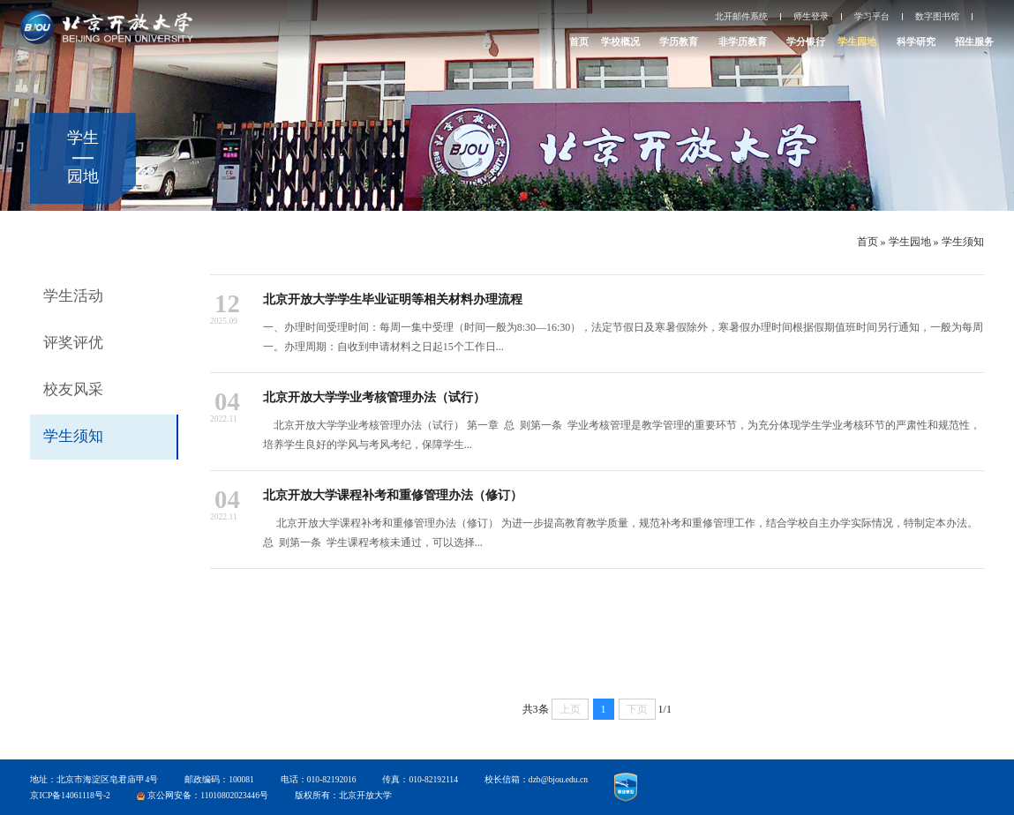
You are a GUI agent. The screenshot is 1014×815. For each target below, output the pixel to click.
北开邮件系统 (741, 16)
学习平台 (872, 16)
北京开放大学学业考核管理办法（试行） (374, 397)
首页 (579, 41)
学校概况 (620, 41)
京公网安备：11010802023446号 (207, 795)
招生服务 (974, 41)
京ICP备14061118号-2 (69, 795)
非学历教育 (742, 41)
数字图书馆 (937, 16)
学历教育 (678, 41)
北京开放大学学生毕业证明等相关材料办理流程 (392, 299)
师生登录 (811, 16)
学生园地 (856, 41)
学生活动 (73, 296)
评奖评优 (73, 342)
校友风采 (73, 389)
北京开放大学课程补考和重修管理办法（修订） (392, 495)
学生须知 (963, 242)
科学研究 (916, 41)
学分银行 (805, 41)
